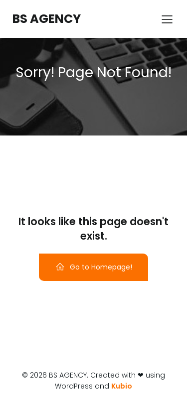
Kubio (121, 386)
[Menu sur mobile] (167, 18)
